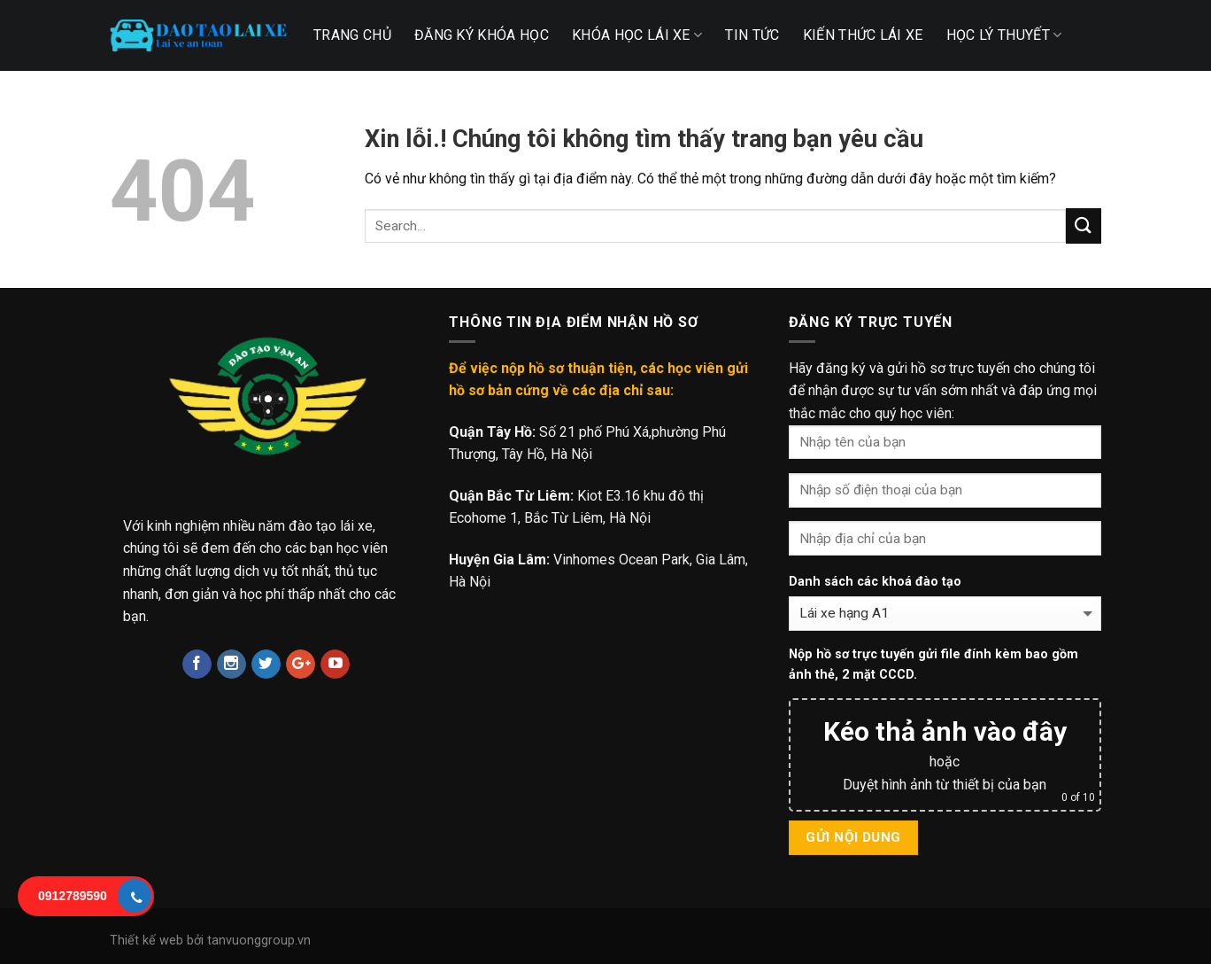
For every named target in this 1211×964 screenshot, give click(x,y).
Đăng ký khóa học (481, 35)
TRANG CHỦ (352, 35)
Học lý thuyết (1004, 35)
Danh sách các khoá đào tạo (875, 581)
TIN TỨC (752, 35)
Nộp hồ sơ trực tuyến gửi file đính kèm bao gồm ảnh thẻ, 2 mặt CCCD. (933, 664)
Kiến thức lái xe (863, 35)
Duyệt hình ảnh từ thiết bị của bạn (944, 784)
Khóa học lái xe (637, 35)
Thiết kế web (146, 940)
